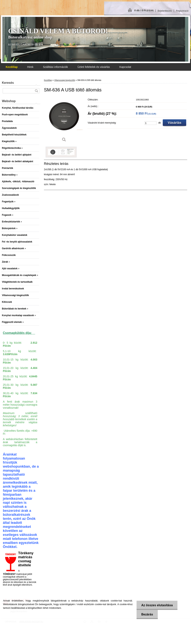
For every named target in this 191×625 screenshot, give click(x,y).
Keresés (8, 82)
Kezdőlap (48, 80)
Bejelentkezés (165, 11)
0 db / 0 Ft (144, 10)
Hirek (30, 66)
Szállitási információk (55, 66)
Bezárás (147, 614)
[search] (36, 90)
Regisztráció (182, 11)
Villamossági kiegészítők (64, 80)
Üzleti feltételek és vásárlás (94, 66)
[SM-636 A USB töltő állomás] (64, 120)
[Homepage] (11, 67)
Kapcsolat (125, 66)
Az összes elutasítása (157, 605)
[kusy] (150, 123)
